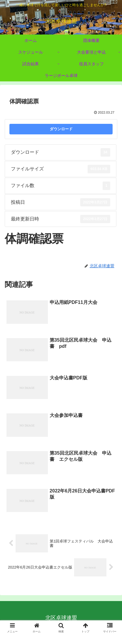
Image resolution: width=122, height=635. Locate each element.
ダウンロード (61, 129)
